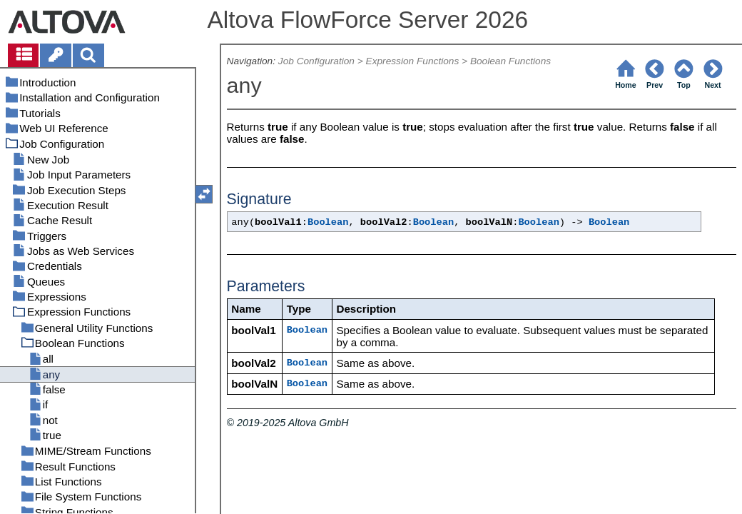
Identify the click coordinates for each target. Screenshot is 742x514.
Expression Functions (412, 61)
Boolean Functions (510, 61)
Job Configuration (316, 61)
